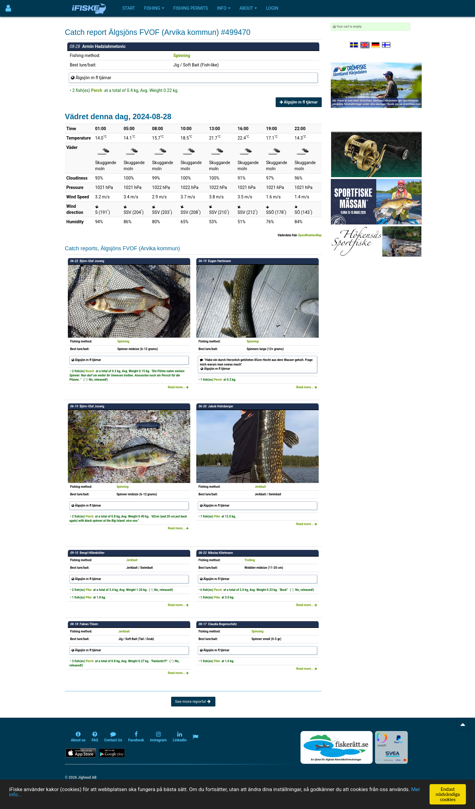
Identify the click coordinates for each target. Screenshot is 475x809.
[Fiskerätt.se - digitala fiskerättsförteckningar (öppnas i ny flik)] (337, 747)
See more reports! (193, 701)
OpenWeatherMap (309, 235)
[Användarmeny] (8, 8)
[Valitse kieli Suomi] (386, 45)
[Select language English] (365, 45)
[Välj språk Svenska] (354, 45)
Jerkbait (260, 486)
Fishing (154, 8)
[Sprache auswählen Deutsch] (375, 45)
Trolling (249, 560)
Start (128, 8)
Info (223, 8)
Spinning (181, 55)
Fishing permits (190, 8)
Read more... (178, 387)
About (248, 8)
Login (272, 8)
